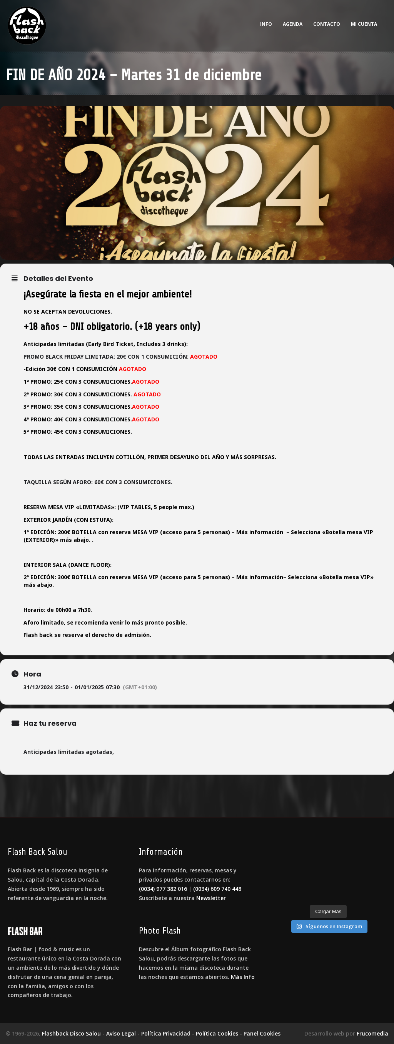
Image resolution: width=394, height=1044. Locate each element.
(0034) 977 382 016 (163, 888)
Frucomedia (372, 1033)
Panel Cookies (262, 1033)
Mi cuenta (364, 24)
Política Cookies (217, 1033)
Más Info (243, 977)
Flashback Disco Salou (71, 1033)
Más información (259, 532)
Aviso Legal (121, 1033)
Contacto (326, 24)
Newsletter (211, 898)
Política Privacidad (165, 1033)
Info (266, 24)
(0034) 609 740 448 (217, 888)
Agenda (292, 24)
